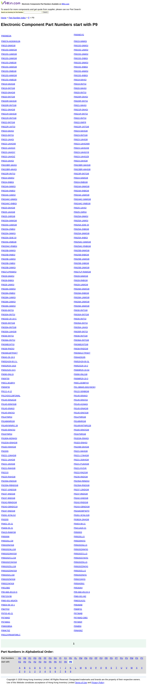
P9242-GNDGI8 (81, 498)
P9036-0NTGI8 (81, 336)
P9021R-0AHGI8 (8, 114)
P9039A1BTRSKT (9, 353)
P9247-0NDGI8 (8, 511)
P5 (50, 662)
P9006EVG (79, 35)
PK (70, 658)
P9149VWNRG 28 (9, 425)
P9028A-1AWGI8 (81, 297)
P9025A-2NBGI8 (81, 229)
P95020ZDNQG (81, 566)
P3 (40, 662)
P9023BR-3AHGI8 (82, 165)
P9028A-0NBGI (8, 293)
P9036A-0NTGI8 (81, 340)
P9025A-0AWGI (81, 216)
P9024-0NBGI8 (81, 182)
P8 (65, 662)
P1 (30, 662)
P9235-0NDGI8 (81, 477)
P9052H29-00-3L (81, 361)
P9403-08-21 (80, 524)
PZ (19, 662)
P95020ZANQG (81, 549)
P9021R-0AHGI (81, 109)
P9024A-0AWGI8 (81, 186)
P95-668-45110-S (9, 592)
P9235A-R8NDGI (81, 481)
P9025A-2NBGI (8, 229)
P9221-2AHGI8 (8, 464)
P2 (35, 662)
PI (60, 658)
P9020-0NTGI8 (8, 97)
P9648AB (78, 605)
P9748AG (5, 622)
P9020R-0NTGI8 (8, 105)
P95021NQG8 (7, 583)
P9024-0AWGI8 (81, 178)
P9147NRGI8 (80, 417)
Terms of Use (81, 682)
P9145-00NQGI (81, 400)
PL (75, 658)
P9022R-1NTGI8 (81, 127)
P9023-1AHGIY (8, 152)
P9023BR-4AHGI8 (82, 169)
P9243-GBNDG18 (9, 507)
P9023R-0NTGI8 (81, 174)
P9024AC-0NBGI (9, 203)
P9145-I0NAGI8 (81, 408)
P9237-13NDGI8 (81, 489)
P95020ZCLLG (80, 554)
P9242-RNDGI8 (81, 502)
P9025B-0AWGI (8, 250)
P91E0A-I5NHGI (81, 438)
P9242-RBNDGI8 (9, 502)
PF (45, 658)
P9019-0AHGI (80, 80)
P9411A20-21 (80, 528)
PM (80, 658)
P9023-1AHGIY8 (81, 152)
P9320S (4, 519)
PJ (65, 658)
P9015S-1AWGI (81, 50)
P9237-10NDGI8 (8, 489)
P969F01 (78, 609)
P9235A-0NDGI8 (8, 481)
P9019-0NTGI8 (8, 88)
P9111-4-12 (6, 391)
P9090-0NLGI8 (80, 374)
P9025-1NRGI (80, 212)
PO (90, 658)
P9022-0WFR (80, 122)
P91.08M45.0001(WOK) (84, 387)
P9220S (4, 451)
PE (40, 658)
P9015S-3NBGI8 (8, 71)
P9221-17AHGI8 (81, 455)
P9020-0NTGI (80, 92)
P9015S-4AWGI (81, 71)
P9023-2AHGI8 (81, 161)
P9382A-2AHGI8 (81, 519)
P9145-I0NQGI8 (81, 413)
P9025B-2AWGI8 (81, 267)
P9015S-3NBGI (81, 67)
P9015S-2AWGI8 (9, 58)
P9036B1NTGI (7, 344)
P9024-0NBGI (7, 182)
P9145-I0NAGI (7, 408)
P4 (45, 662)
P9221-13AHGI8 (8, 455)
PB (24, 658)
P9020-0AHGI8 (8, 92)
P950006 (5, 536)
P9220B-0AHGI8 (81, 447)
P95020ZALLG (80, 545)
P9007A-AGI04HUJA (10, 41)
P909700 (5, 378)
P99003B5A (6, 626)
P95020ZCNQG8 (9, 562)
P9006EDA (6, 36)
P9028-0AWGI (7, 276)
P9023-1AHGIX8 (81, 148)
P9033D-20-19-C (9, 319)
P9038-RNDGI (7, 349)
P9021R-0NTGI (81, 114)
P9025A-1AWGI (81, 220)
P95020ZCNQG (81, 558)
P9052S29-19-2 (81, 366)
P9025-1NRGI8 (8, 216)
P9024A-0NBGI (8, 191)
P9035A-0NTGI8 (8, 327)
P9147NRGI (6, 417)
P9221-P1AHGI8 (81, 464)
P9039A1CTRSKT (82, 353)
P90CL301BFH (8, 383)
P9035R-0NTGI (81, 331)
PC (29, 658)
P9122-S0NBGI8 (81, 391)
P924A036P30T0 (81, 511)
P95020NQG (80, 541)
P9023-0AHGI (7, 131)
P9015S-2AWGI (81, 54)
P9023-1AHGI (7, 139)
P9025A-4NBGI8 (8, 242)
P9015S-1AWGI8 (9, 54)
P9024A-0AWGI (8, 186)
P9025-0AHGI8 (8, 208)
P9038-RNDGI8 (81, 349)
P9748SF (78, 622)
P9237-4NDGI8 (8, 494)
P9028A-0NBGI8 (81, 293)
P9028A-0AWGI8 (81, 289)
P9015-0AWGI (80, 41)
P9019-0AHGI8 (8, 84)
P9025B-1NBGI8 (81, 263)
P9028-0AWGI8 (81, 276)
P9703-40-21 (7, 613)
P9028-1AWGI (7, 285)
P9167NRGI (6, 434)
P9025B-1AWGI (8, 259)
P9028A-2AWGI (8, 302)
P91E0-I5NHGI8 (8, 447)
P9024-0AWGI (7, 178)
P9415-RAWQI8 (8, 532)
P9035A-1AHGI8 (8, 331)
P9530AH (78, 588)
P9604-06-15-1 (8, 605)
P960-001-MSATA (9, 600)
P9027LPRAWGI (8, 272)
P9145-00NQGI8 (8, 404)
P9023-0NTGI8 (81, 135)
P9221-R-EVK (80, 468)
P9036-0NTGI (7, 336)
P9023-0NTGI (7, 135)
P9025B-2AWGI (8, 267)
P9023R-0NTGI (8, 174)
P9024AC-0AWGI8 (82, 199)
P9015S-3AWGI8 (9, 67)
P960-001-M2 (80, 596)
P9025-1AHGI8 (8, 212)
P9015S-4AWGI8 (9, 75)
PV (126, 658)
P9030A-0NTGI (8, 314)
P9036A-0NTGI (8, 340)
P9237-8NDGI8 (81, 494)
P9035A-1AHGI (81, 327)
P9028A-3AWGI (8, 306)
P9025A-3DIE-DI (8, 238)
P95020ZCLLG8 (8, 558)
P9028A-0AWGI (8, 289)
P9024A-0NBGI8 (81, 191)
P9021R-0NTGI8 (8, 118)
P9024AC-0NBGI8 (82, 203)
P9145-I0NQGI (8, 413)
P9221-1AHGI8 (8, 460)
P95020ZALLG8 (8, 549)
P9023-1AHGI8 (81, 139)
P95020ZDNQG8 (9, 571)
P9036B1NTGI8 (81, 344)
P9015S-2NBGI (81, 58)
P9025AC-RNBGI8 (82, 246)
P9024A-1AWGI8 (81, 195)
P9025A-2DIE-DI (81, 225)
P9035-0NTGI (80, 319)
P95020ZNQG (80, 575)
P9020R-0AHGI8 (8, 101)
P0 (25, 662)
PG (50, 658)
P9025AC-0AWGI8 (82, 242)
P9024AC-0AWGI (9, 199)
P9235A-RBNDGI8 (9, 485)
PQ (101, 658)
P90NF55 (5, 387)
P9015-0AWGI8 (8, 45)
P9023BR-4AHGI (9, 169)
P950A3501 (79, 583)
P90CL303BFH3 (81, 383)
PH (55, 658)
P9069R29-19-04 (81, 370)
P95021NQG (80, 579)
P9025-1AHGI (80, 208)
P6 (55, 662)
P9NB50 (77, 626)
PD (34, 658)
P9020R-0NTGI (81, 101)
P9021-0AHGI (80, 105)
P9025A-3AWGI (8, 233)
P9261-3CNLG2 (8, 515)
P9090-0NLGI (7, 374)
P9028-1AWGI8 (81, 285)
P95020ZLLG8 (7, 575)
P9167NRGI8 (80, 434)
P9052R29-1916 (8, 366)
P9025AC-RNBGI (9, 246)
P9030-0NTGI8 (81, 310)
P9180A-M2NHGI (9, 438)
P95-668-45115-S (82, 592)
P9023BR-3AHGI (9, 165)
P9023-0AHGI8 (81, 131)
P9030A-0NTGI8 (81, 314)
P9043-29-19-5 (8, 357)
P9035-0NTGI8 (8, 323)
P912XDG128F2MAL (10, 396)
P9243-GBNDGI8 (82, 507)
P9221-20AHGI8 (81, 460)
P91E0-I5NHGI (80, 442)
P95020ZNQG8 (8, 579)
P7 (60, 662)
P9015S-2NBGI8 (8, 63)
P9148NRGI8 (80, 421)
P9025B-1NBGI (8, 263)
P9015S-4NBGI (81, 75)
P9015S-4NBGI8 (8, 80)
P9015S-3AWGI (81, 63)
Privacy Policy (98, 682)
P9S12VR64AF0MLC (10, 635)
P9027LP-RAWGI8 (82, 272)
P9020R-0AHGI (81, 97)
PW (131, 658)
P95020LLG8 (7, 541)
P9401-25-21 (7, 524)
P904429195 (79, 357)
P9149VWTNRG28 (82, 425)
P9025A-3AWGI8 (81, 233)
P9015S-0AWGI (81, 45)
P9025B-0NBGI (8, 255)
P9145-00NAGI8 (8, 400)
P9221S (4, 472)
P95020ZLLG (80, 571)
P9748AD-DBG (81, 618)
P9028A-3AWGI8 (81, 306)
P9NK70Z (5, 630)
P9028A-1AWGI (8, 297)
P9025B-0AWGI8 (81, 250)
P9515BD (5, 588)
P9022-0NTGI (80, 118)
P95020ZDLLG (80, 562)
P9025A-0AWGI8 (9, 220)
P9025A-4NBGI (81, 238)
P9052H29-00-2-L (9, 361)
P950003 (78, 532)
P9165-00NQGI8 (81, 430)
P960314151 (79, 600)
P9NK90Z (78, 630)
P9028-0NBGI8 (81, 280)
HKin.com (65, 4)
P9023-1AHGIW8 (82, 144)
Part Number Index (17, 18)
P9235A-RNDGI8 (81, 485)
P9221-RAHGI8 (8, 468)
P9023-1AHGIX (8, 148)
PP (96, 658)
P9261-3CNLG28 (81, 515)
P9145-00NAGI (81, 396)
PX (136, 658)
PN (85, 658)
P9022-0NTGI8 (8, 122)
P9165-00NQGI (8, 430)
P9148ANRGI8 (8, 421)
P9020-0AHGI (80, 88)
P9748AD (5, 618)
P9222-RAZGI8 (81, 472)
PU (121, 658)
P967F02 (5, 609)
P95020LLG (79, 536)
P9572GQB (6, 596)
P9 (70, 662)
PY (141, 658)
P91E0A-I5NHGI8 (9, 442)
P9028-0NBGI (7, 280)
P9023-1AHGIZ (8, 156)
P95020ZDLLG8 (8, 566)
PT (116, 658)
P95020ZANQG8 (9, 554)
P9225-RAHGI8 (8, 477)
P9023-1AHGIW (8, 144)
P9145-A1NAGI (81, 404)
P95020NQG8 (7, 545)
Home (3, 18)
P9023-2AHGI (7, 161)
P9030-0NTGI (7, 310)
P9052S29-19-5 (8, 370)
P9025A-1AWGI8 (9, 225)
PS (111, 658)
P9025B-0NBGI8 (81, 255)
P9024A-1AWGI (8, 195)
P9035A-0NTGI (81, 323)
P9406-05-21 (7, 528)
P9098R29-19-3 (81, 378)
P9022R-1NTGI (8, 127)
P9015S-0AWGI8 (9, 50)
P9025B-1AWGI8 (81, 259)
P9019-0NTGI (80, 84)
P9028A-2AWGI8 (81, 302)
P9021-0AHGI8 (8, 109)
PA (19, 658)
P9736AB (78, 613)
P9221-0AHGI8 (81, 451)
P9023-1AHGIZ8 (81, 156)
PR (106, 658)
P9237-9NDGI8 (8, 498)
